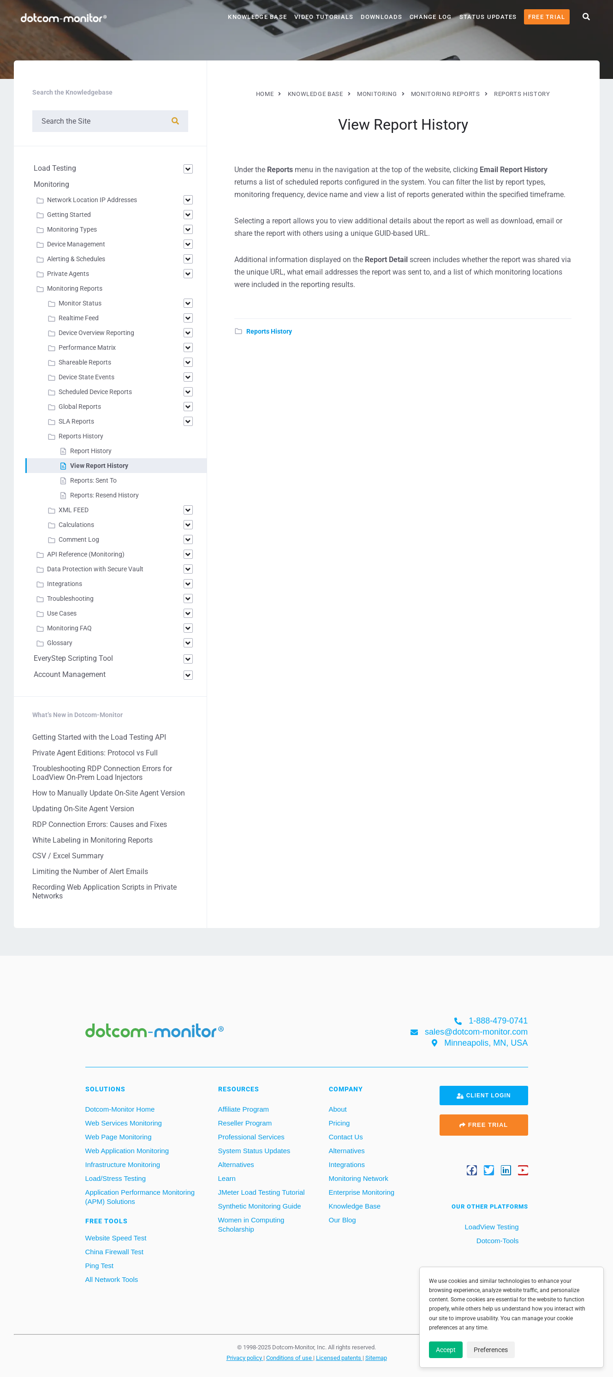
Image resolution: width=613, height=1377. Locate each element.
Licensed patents (339, 1357)
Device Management (76, 244)
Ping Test (99, 1265)
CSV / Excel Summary (68, 855)
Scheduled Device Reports (95, 391)
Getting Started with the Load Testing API (99, 737)
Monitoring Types (72, 229)
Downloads (381, 16)
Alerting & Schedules (76, 259)
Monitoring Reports (74, 288)
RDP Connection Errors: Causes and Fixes (99, 824)
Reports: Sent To (93, 480)
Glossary (59, 643)
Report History (91, 451)
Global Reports (80, 406)
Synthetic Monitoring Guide (259, 1206)
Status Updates (488, 16)
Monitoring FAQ (69, 628)
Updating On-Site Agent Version (83, 808)
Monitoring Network (358, 1178)
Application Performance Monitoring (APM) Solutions (140, 1196)
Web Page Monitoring (118, 1137)
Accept (446, 1349)
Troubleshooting (70, 598)
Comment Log (79, 539)
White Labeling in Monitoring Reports (92, 840)
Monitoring (51, 184)
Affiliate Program (243, 1109)
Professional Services (251, 1137)
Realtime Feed (79, 318)
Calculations (76, 524)
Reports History (269, 331)
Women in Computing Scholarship (251, 1224)
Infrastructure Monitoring (123, 1164)
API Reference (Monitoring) (86, 554)
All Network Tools (111, 1279)
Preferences (491, 1349)
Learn (227, 1178)
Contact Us (346, 1137)
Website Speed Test (116, 1238)
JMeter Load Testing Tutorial (261, 1192)
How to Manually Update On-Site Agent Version (108, 793)
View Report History (99, 465)
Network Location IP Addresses (92, 200)
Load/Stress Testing (115, 1178)
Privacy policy (244, 1357)
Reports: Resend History (104, 495)
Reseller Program (245, 1123)
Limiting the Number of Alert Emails (90, 871)
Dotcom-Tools (497, 1241)
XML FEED (74, 510)
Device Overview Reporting (96, 332)
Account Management (70, 674)
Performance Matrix (87, 347)
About (338, 1109)
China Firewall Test (114, 1252)
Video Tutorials (323, 16)
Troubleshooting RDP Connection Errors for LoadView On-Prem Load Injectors (102, 773)
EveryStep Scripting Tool (73, 658)
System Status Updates (254, 1151)
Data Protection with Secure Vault (95, 569)
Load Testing (55, 168)
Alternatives (236, 1164)
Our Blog (342, 1220)
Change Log (431, 16)
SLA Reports (76, 421)
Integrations (64, 583)
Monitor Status (80, 303)
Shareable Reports (85, 362)
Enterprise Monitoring (362, 1192)
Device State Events (86, 377)
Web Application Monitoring (127, 1151)
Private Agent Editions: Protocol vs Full (95, 752)
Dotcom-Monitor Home (120, 1109)
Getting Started (69, 214)
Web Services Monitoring (123, 1123)
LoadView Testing (490, 1227)
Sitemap (376, 1357)
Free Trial (546, 16)
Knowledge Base (257, 16)
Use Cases (62, 613)
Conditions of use (289, 1357)
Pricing (339, 1123)
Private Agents (68, 273)
